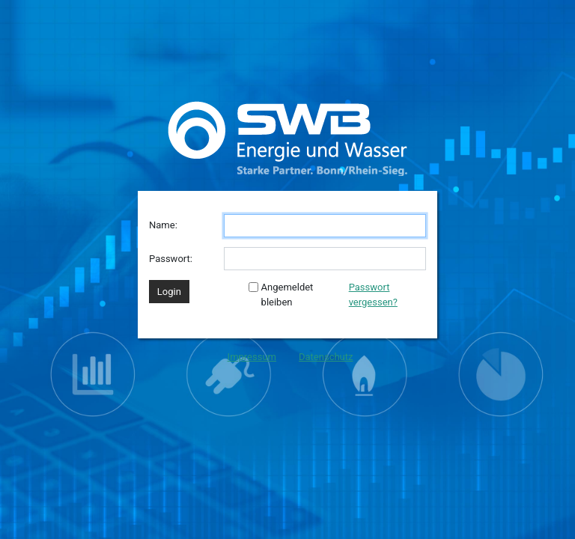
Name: (163, 225)
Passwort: (170, 258)
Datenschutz (326, 356)
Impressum (252, 356)
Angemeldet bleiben (281, 294)
